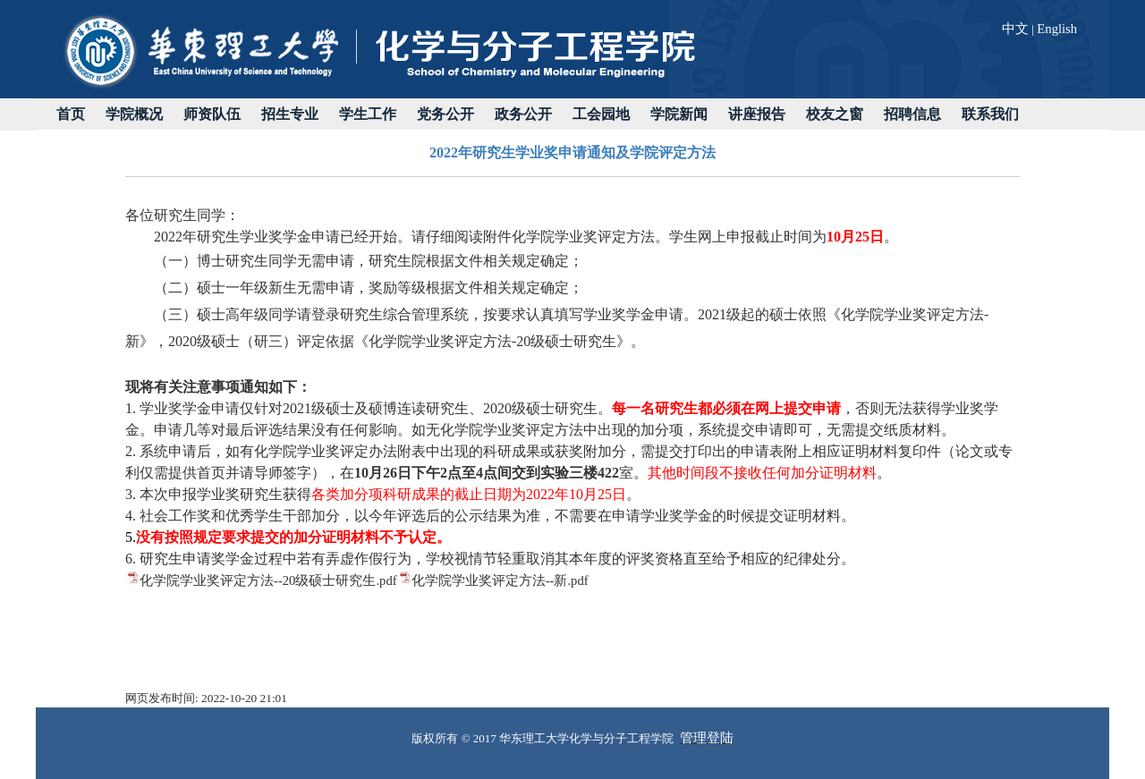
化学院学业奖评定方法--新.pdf (500, 580)
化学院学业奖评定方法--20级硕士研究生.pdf (268, 580)
